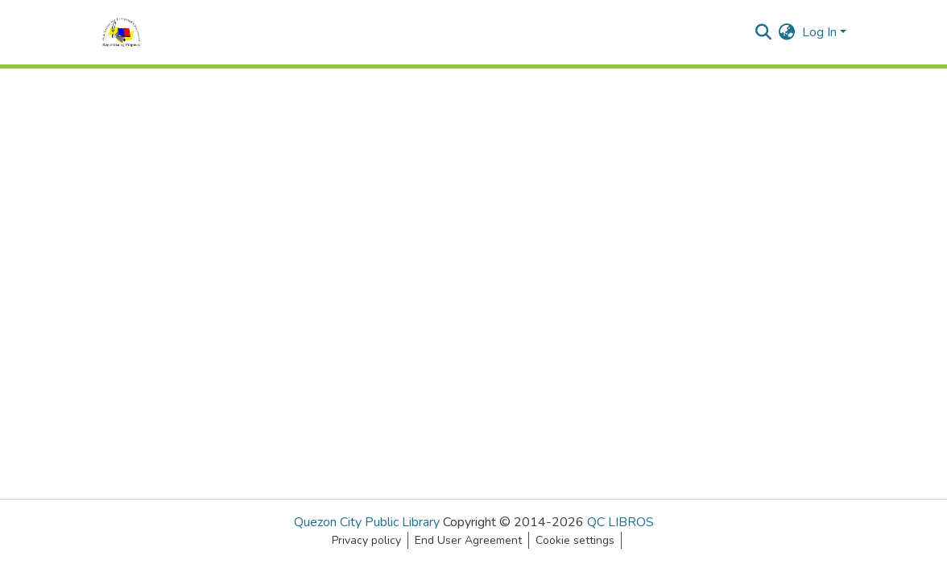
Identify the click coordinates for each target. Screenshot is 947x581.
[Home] (121, 32)
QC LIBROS (620, 522)
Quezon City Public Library (367, 522)
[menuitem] (787, 32)
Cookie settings (575, 540)
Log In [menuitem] (819, 32)
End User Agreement (468, 540)
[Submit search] (764, 32)
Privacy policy (366, 540)
